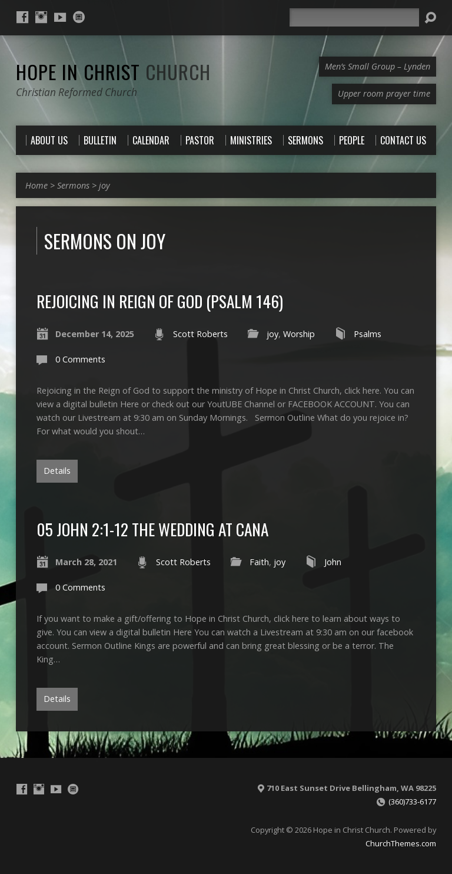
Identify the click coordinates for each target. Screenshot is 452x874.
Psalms (367, 333)
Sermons (73, 185)
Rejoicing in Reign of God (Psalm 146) (159, 301)
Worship (299, 333)
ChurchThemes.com (400, 843)
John (332, 562)
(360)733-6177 (412, 801)
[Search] (354, 17)
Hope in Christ (113, 71)
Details (57, 470)
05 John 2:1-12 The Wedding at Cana (152, 529)
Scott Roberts (200, 333)
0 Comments (80, 359)
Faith (259, 562)
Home (36, 185)
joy (104, 185)
